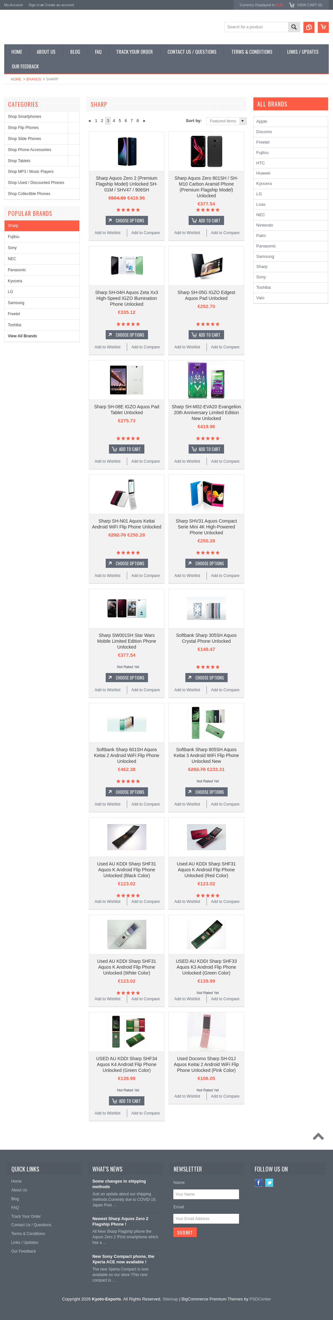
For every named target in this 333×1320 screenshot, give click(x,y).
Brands (33, 79)
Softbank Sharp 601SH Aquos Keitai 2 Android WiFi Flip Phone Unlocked (126, 755)
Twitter (269, 1183)
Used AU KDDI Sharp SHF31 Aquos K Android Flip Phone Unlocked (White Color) (126, 967)
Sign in (34, 5)
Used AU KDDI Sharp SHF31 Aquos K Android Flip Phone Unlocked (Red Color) (206, 869)
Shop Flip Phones (23, 127)
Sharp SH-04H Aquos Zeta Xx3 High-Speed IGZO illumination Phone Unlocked (126, 298)
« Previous (89, 121)
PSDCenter (260, 1299)
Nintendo (264, 225)
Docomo (264, 131)
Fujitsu (13, 236)
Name (179, 1182)
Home (16, 79)
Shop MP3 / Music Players (31, 171)
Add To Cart (209, 220)
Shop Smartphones (24, 116)
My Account (13, 5)
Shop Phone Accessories (29, 149)
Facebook (259, 1183)
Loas (260, 204)
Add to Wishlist (107, 233)
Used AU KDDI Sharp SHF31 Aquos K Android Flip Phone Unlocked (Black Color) (126, 869)
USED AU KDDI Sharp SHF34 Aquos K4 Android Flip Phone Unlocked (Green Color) (126, 1064)
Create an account (59, 5)
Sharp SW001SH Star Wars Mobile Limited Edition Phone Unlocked (126, 641)
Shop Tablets (19, 161)
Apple (261, 121)
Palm (261, 235)
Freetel (14, 314)
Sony (12, 248)
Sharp (13, 225)
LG (10, 291)
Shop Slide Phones (24, 138)
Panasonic (17, 270)
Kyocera (15, 281)
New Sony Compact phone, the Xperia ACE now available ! (123, 1259)
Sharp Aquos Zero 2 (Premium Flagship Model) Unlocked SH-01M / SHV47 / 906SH (127, 184)
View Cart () (309, 5)
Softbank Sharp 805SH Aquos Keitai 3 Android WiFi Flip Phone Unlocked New (206, 755)
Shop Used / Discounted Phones (36, 182)
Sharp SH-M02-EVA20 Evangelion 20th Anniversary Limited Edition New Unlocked (206, 412)
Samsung (16, 303)
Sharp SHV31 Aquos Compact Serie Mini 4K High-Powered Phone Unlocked (206, 526)
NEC (12, 259)
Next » (144, 121)
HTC (260, 163)
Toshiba (14, 325)
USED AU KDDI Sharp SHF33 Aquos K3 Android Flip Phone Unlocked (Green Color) (206, 967)
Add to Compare (145, 233)
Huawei (263, 173)
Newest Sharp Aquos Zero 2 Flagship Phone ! (120, 1221)
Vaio (260, 297)
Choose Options (130, 220)
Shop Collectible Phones (29, 193)
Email (178, 1206)
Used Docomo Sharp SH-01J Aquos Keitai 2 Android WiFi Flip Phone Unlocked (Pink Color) (206, 1064)
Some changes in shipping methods (119, 1184)
